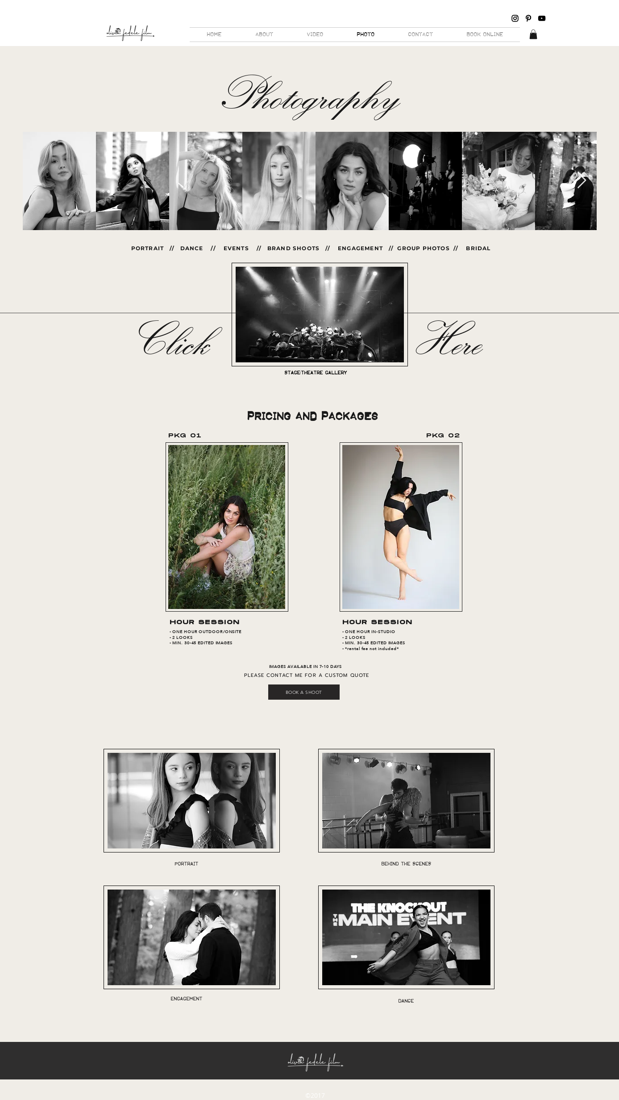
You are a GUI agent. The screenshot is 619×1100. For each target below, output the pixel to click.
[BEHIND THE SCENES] (406, 863)
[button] (533, 34)
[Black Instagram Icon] (515, 18)
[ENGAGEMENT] (186, 999)
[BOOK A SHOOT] (304, 692)
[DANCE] (406, 1001)
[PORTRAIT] (186, 864)
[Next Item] (582, 180)
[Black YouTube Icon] (541, 18)
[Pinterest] (528, 18)
